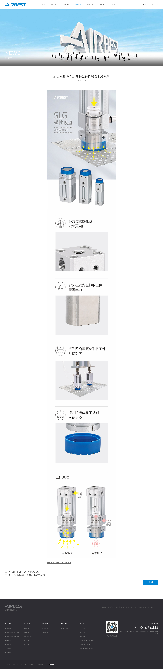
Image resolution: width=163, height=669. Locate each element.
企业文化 (82, 632)
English (145, 4)
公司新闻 (45, 628)
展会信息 (45, 632)
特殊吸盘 (8, 640)
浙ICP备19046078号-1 (42, 664)
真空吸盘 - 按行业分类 (12, 636)
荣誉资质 (82, 636)
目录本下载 (64, 628)
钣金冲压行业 (28, 636)
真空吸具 (8, 644)
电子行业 (27, 640)
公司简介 (82, 628)
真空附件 (8, 652)
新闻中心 (78, 4)
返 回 (151, 582)
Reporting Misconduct (87, 640)
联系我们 (113, 4)
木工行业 (27, 644)
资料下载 (90, 4)
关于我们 (101, 4)
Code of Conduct (85, 644)
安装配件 (8, 648)
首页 (43, 4)
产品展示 (54, 4)
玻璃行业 (27, 632)
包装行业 (27, 628)
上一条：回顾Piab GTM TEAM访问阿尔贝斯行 (22, 572)
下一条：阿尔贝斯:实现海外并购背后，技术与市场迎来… (26, 575)
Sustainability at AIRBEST (88, 648)
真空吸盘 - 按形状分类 (12, 632)
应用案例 (67, 4)
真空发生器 (8, 628)
